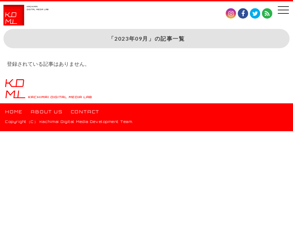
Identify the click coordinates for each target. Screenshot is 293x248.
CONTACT (85, 112)
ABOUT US (46, 112)
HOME (14, 112)
